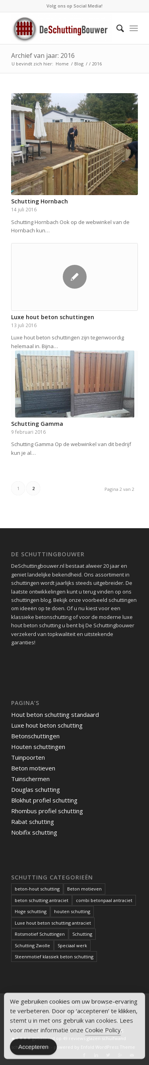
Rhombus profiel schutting (47, 811)
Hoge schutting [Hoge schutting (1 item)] (30, 911)
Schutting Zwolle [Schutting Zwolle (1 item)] (32, 945)
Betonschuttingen (35, 736)
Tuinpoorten (28, 757)
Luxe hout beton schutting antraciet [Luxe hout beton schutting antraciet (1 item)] (53, 923)
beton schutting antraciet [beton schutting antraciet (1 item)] (41, 900)
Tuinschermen (30, 779)
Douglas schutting (35, 789)
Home (62, 64)
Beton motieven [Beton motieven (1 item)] (84, 889)
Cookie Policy (103, 1032)
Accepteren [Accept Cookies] (33, 1049)
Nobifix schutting (34, 832)
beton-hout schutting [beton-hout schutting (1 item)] (37, 889)
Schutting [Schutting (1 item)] (82, 934)
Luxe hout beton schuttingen (52, 317)
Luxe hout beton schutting (47, 725)
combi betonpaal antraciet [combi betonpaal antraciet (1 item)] (104, 900)
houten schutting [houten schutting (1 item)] (72, 911)
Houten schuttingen (38, 747)
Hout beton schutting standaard (55, 714)
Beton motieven (33, 768)
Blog (78, 64)
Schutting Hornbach (39, 201)
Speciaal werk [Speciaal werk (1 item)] (72, 945)
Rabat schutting (32, 822)
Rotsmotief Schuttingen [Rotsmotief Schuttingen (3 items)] (40, 934)
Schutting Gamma (37, 423)
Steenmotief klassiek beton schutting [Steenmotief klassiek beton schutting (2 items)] (54, 957)
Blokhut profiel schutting (44, 800)
